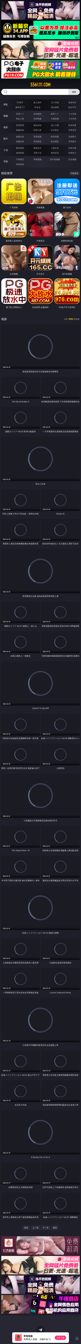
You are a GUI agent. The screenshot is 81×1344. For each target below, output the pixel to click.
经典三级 (37, 130)
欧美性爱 (72, 125)
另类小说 (37, 152)
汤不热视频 (55, 159)
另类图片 (72, 141)
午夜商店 (20, 159)
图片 (5, 138)
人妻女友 (55, 148)
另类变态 (72, 130)
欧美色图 (55, 136)
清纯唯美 (37, 141)
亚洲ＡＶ (20, 113)
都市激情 (20, 148)
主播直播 (55, 118)
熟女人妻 (20, 118)
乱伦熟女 (55, 130)
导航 (5, 161)
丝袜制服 (37, 118)
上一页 (36, 1227)
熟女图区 (55, 141)
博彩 (5, 104)
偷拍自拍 (37, 125)
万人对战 (55, 102)
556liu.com (40, 85)
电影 (5, 127)
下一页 (46, 1227)
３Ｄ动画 (72, 113)
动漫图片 (72, 136)
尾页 (55, 1227)
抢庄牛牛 (72, 107)
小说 (5, 150)
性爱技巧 (72, 152)
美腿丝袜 (20, 141)
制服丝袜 (20, 130)
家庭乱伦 (37, 148)
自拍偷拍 (37, 113)
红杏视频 (72, 159)
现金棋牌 (55, 107)
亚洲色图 (37, 136)
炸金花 (37, 107)
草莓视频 (37, 159)
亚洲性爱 (20, 125)
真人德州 (37, 102)
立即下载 (60, 1337)
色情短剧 (20, 164)
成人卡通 (55, 125)
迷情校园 (20, 152)
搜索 (74, 92)
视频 (5, 115)
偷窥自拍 (20, 136)
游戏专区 (72, 102)
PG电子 (20, 102)
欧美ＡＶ (55, 113)
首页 (26, 1227)
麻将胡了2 (20, 107)
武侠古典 (72, 148)
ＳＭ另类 (72, 118)
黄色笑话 (55, 152)
